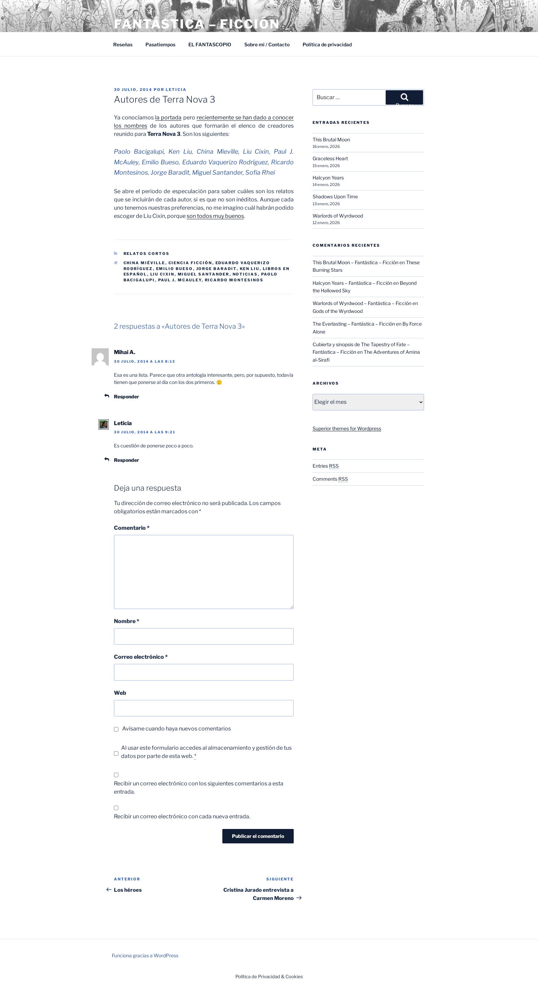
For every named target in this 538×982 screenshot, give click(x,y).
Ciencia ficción (190, 262)
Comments (330, 479)
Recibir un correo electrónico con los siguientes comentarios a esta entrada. (198, 787)
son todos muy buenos (215, 216)
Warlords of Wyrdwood (338, 216)
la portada (168, 117)
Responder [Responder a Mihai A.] (126, 396)
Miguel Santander (204, 274)
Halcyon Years (328, 177)
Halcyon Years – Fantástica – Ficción (352, 283)
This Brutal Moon (331, 139)
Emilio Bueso (174, 268)
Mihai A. (124, 352)
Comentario (132, 528)
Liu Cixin (162, 274)
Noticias (245, 274)
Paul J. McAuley (180, 280)
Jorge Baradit (216, 268)
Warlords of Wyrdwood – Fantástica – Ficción (362, 303)
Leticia (176, 89)
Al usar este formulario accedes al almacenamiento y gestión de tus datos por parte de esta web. (206, 752)
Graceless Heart (330, 158)
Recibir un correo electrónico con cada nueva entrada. (182, 816)
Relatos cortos (147, 253)
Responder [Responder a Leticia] (126, 460)
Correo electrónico (141, 657)
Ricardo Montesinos (234, 280)
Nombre (126, 621)
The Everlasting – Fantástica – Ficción (354, 324)
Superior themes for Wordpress (347, 428)
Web (120, 693)
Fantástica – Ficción (197, 24)
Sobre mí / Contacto (267, 44)
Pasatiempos (160, 44)
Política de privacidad (327, 44)
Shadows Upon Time (335, 196)
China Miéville (144, 262)
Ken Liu (250, 268)
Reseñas (122, 44)
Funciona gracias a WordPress (145, 955)
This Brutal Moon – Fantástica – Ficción (355, 262)
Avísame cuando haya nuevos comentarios (176, 728)
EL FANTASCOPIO (209, 44)
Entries (326, 466)
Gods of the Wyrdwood (338, 311)
